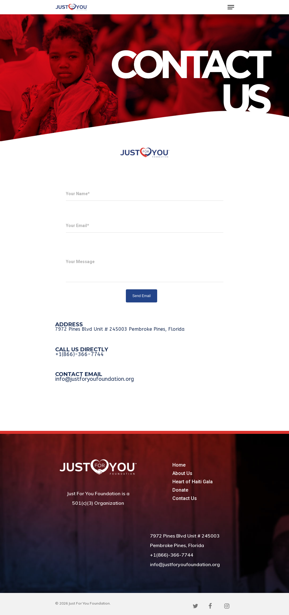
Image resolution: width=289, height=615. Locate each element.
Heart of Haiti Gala (192, 481)
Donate (180, 490)
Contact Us (184, 498)
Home (179, 465)
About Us (182, 473)
